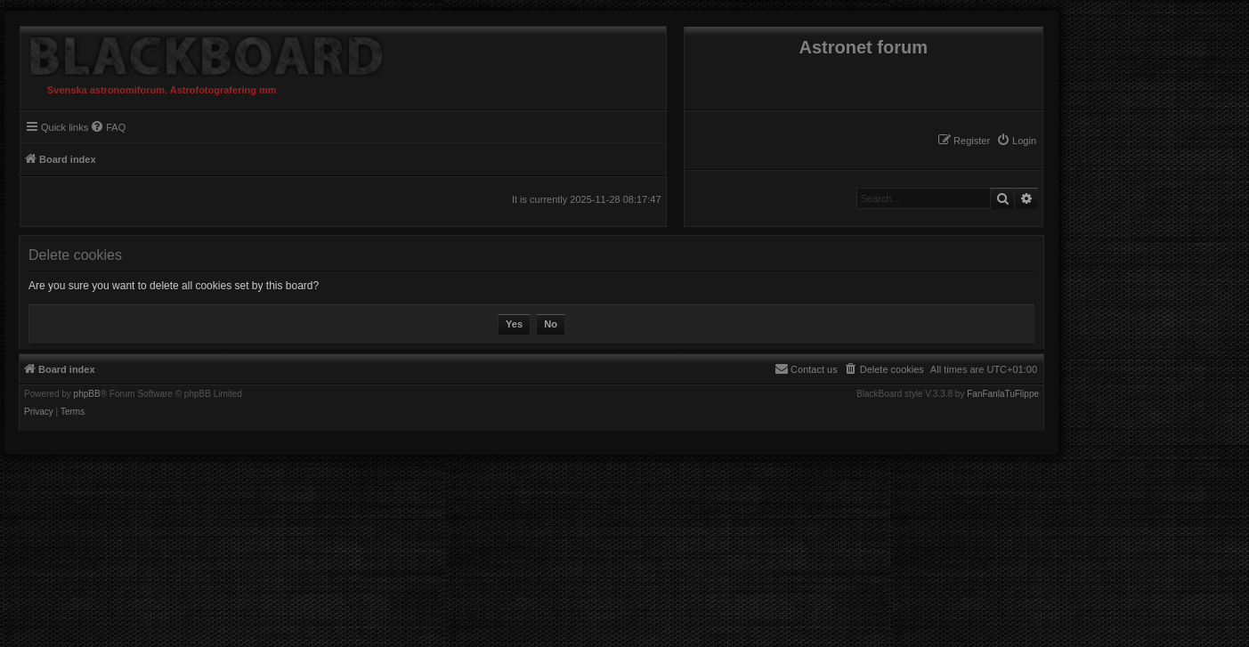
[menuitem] (1016, 140)
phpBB (87, 394)
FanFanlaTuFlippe (1003, 394)
